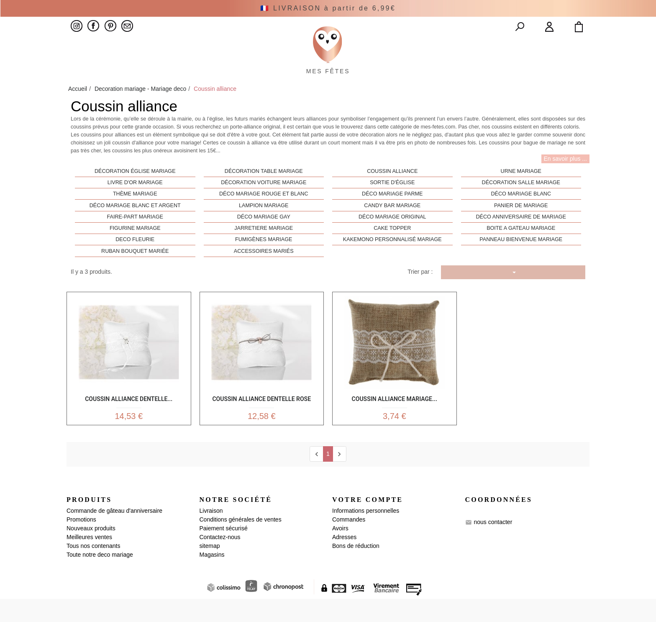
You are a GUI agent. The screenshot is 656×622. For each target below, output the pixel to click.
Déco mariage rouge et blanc (263, 213)
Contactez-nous (220, 560)
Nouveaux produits (91, 551)
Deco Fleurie (134, 259)
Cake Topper (392, 247)
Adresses (344, 560)
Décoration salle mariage (521, 202)
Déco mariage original (392, 236)
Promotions (81, 542)
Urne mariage (521, 190)
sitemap (210, 568)
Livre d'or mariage (135, 202)
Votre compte (367, 522)
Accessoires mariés (264, 270)
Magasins (212, 577)
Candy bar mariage (392, 224)
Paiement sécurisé (224, 551)
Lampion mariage (263, 224)
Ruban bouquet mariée (135, 270)
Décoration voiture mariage (263, 202)
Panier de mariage (521, 224)
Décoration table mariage (264, 190)
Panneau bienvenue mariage (520, 259)
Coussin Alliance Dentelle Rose (261, 416)
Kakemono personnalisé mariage (392, 259)
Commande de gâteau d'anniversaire (114, 533)
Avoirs (340, 551)
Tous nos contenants (93, 568)
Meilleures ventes (89, 560)
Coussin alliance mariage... (394, 416)
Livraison (211, 533)
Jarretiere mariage (263, 247)
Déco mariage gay (263, 236)
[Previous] (316, 477)
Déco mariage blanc (521, 213)
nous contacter (493, 544)
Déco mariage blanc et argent (135, 224)
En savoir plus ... (565, 178)
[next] (339, 477)
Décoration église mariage (135, 190)
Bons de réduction (355, 568)
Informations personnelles (365, 533)
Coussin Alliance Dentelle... (128, 416)
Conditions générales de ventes (241, 542)
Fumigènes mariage (263, 259)
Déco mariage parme (392, 213)
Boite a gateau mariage (521, 247)
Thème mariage (135, 213)
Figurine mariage (135, 247)
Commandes (348, 542)
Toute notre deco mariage (100, 577)
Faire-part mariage (135, 236)
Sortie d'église (392, 202)
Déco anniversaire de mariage (521, 236)
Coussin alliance (392, 190)
